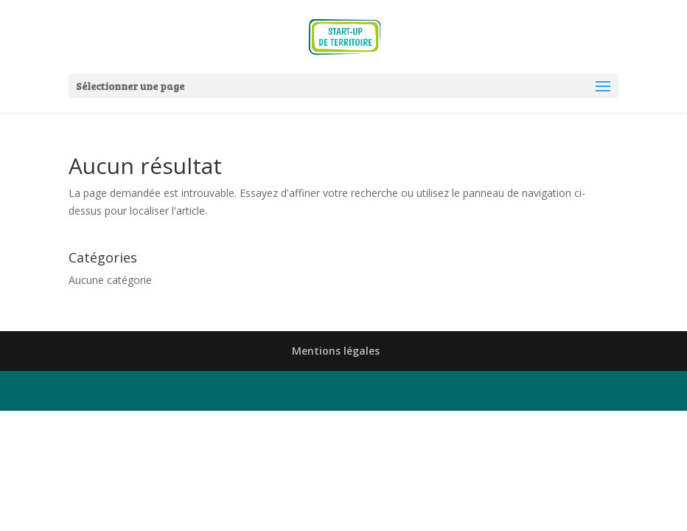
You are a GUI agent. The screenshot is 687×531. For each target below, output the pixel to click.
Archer (438, 391)
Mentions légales (336, 351)
